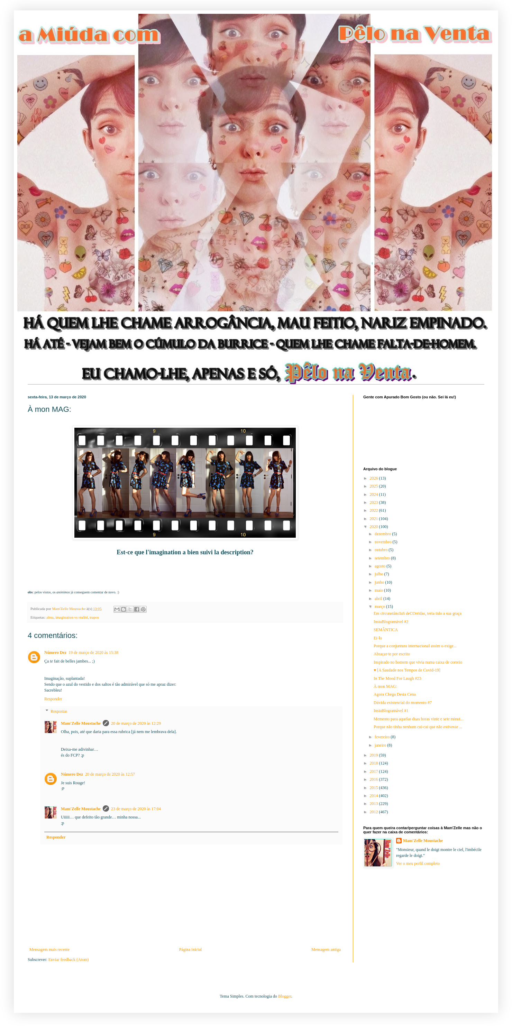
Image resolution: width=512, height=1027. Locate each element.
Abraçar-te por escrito (392, 653)
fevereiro (383, 736)
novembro (384, 541)
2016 (374, 779)
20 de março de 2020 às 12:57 (110, 774)
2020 (374, 526)
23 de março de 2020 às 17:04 (136, 808)
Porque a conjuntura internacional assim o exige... (415, 646)
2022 (374, 510)
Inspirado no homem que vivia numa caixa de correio (418, 662)
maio (379, 590)
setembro (383, 558)
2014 (374, 795)
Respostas (59, 711)
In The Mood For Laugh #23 (397, 678)
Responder (53, 698)
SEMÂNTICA (386, 629)
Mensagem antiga (326, 949)
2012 (374, 811)
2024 (374, 494)
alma (50, 617)
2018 (374, 763)
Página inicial (190, 949)
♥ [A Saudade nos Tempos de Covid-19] (407, 670)
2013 (374, 803)
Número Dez (55, 652)
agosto (380, 566)
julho (379, 574)
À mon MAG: (385, 686)
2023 (374, 502)
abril (379, 598)
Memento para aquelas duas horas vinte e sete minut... (419, 718)
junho (380, 582)
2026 (374, 478)
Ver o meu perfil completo (418, 863)
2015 (374, 787)
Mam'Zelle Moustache (81, 723)
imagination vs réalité (71, 617)
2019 (374, 755)
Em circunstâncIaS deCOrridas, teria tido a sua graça (417, 613)
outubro (381, 549)
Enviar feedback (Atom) (68, 959)
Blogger (284, 996)
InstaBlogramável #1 (391, 710)
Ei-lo (378, 638)
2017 (374, 771)
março (380, 606)
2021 (374, 518)
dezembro (383, 533)
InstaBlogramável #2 (391, 621)
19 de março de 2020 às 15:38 (93, 652)
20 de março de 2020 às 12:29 (136, 723)
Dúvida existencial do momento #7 (403, 702)
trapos (94, 617)
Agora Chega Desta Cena (395, 694)
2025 (374, 486)
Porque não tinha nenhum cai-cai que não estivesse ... (418, 726)
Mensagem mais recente (49, 949)
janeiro (381, 745)
